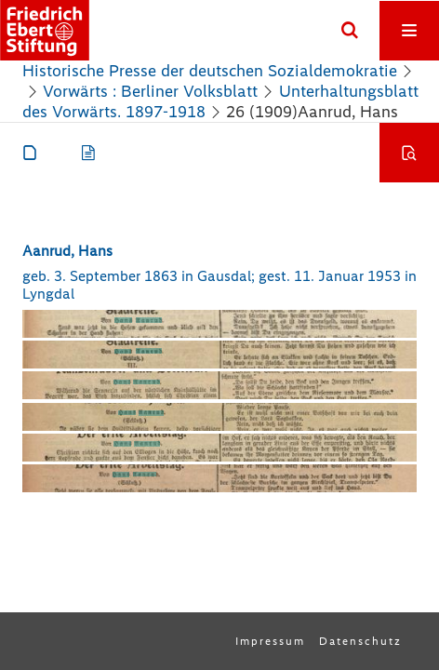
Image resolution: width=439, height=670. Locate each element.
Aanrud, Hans (67, 251)
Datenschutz (360, 641)
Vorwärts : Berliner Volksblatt (150, 91)
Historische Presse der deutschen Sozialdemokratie (209, 70)
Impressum (270, 641)
